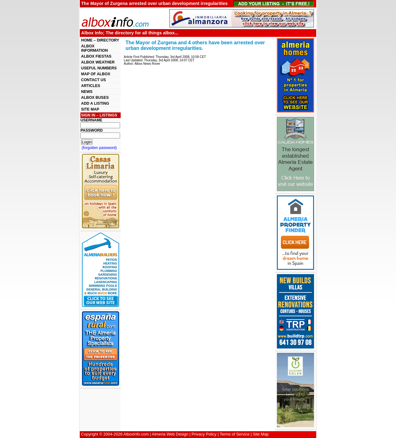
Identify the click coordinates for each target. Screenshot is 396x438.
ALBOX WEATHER (97, 62)
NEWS (87, 92)
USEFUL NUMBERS (99, 68)
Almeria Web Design (170, 434)
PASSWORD (91, 130)
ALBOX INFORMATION (94, 48)
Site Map (261, 434)
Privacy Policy (204, 434)
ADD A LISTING (95, 103)
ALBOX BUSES (95, 97)
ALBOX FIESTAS (96, 56)
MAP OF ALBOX (95, 74)
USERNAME (91, 120)
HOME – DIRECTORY (100, 40)
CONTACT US (93, 80)
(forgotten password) (99, 148)
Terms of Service (234, 434)
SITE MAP (90, 109)
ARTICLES (90, 86)
